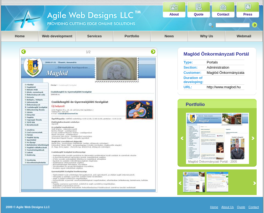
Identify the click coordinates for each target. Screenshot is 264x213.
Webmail (244, 36)
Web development (57, 36)
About (174, 14)
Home (20, 36)
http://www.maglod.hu (224, 87)
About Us (227, 207)
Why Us (206, 36)
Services (94, 36)
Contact (223, 14)
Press (247, 14)
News (169, 36)
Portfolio (132, 36)
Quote (198, 14)
